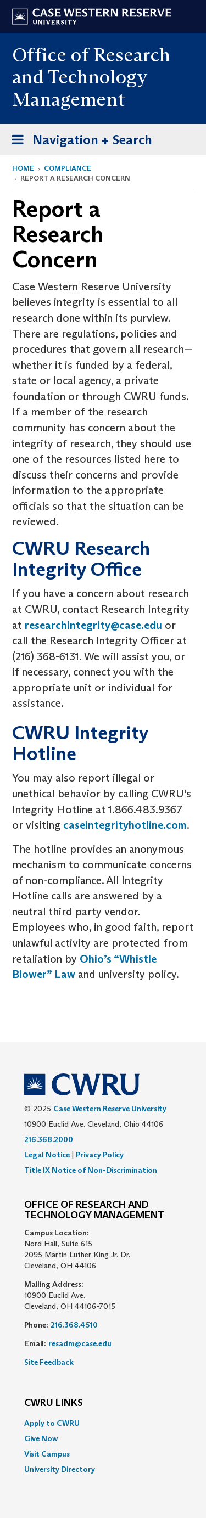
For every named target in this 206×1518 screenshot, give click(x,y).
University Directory (59, 1469)
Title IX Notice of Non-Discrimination (90, 1170)
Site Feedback (49, 1362)
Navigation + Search (78, 141)
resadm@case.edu (80, 1343)
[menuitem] (103, 1423)
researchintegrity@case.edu (93, 625)
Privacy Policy (100, 1155)
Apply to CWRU (52, 1423)
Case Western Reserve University (109, 1109)
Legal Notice (47, 1155)
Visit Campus (47, 1454)
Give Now (41, 1438)
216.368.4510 (74, 1325)
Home (23, 168)
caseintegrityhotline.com (125, 824)
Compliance (67, 168)
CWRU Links (53, 1403)
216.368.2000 (48, 1139)
